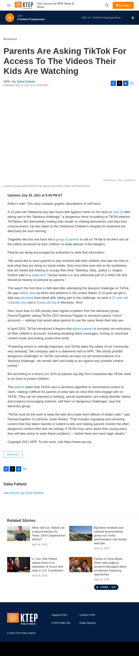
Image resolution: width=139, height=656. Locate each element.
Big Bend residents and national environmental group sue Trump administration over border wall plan (110, 535)
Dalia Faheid (26, 81)
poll (46, 374)
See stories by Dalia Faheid (23, 493)
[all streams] (134, 18)
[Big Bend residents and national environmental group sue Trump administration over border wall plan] (80, 533)
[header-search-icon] (107, 5)
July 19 (118, 212)
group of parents (67, 239)
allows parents (82, 328)
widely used (27, 293)
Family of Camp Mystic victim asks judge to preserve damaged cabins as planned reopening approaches (110, 566)
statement (39, 275)
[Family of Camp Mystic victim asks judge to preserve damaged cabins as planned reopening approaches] (80, 564)
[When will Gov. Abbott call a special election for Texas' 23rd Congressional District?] (18, 533)
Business (10, 39)
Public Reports (88, 623)
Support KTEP (60, 615)
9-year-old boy (46, 302)
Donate (124, 5)
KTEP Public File (61, 623)
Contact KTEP (87, 615)
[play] (10, 18)
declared (27, 298)
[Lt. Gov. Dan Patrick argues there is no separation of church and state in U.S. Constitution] (18, 564)
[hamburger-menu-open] (8, 5)
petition (19, 387)
